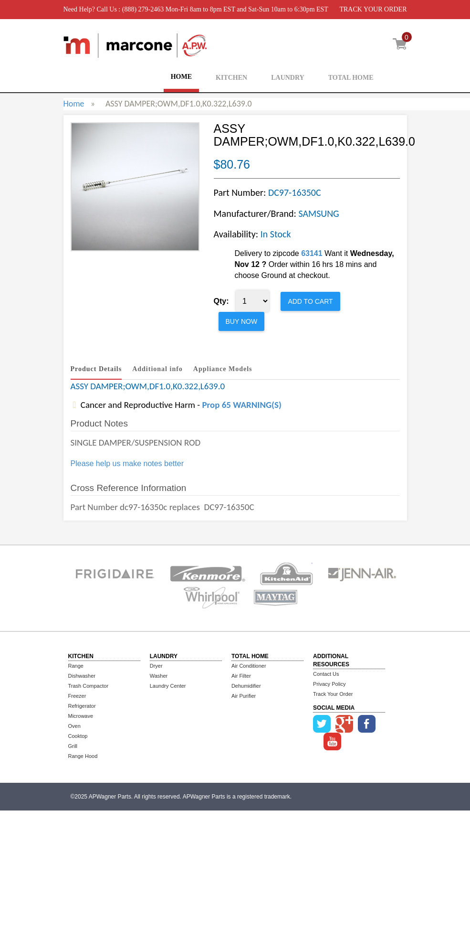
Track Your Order (333, 694)
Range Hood (83, 756)
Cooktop (78, 736)
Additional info (157, 369)
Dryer (156, 666)
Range (76, 666)
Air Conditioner (248, 666)
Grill (73, 746)
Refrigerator (82, 706)
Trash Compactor (88, 686)
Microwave (81, 716)
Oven (74, 726)
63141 (312, 253)
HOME (181, 76)
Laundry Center (168, 686)
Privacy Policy (329, 684)
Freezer (77, 696)
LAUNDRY (287, 77)
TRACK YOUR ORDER (373, 9)
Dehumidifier (246, 686)
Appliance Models (222, 369)
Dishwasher (81, 676)
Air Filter (241, 676)
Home (73, 103)
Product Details (96, 369)
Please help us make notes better (127, 463)
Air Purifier (243, 696)
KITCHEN (231, 77)
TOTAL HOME (351, 77)
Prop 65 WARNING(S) (241, 404)
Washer (159, 676)
